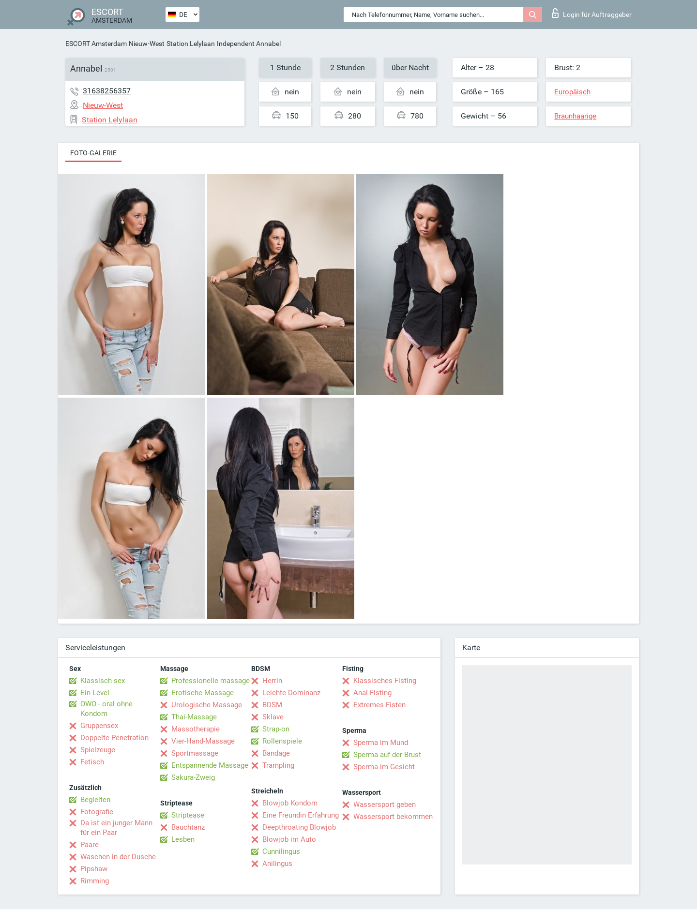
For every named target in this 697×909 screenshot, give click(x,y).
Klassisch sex (102, 680)
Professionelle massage (210, 680)
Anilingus (277, 863)
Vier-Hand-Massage (203, 741)
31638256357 (107, 90)
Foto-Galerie (93, 153)
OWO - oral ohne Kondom (106, 709)
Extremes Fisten (379, 704)
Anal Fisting (372, 692)
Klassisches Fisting (384, 680)
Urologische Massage (206, 704)
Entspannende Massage (209, 765)
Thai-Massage (194, 717)
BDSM (272, 704)
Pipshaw (93, 868)
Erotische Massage (202, 692)
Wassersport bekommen (393, 816)
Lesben (183, 839)
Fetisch (92, 762)
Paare (89, 844)
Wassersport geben (384, 804)
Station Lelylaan (191, 43)
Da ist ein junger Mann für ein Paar (116, 828)
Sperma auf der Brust (387, 754)
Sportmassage (194, 753)
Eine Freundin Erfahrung (300, 815)
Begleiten (95, 799)
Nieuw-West (147, 43)
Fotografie (96, 811)
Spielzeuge (97, 749)
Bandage (276, 753)
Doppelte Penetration (114, 737)
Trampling (278, 765)
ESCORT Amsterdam (96, 43)
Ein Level (94, 692)
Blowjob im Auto (289, 839)
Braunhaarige (575, 116)
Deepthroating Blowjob (299, 827)
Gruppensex (99, 725)
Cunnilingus (281, 851)
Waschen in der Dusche (118, 856)
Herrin (272, 680)
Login (592, 13)
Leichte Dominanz (291, 692)
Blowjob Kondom (290, 803)
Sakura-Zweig (193, 777)
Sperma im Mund (380, 742)
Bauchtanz (188, 827)
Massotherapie (195, 729)
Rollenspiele (282, 741)
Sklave (273, 717)
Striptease (187, 815)
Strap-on (275, 729)
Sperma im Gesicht (384, 766)
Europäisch (572, 92)
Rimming (94, 881)
